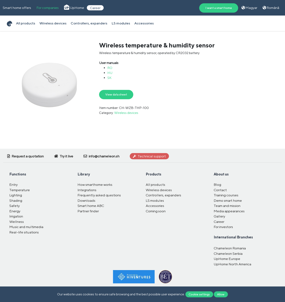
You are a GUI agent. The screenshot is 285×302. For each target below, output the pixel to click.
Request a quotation (25, 156)
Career (95, 8)
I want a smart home (218, 8)
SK (109, 78)
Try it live (63, 156)
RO (109, 68)
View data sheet (116, 94)
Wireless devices (53, 23)
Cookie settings (199, 294)
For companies (47, 8)
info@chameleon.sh (101, 156)
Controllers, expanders (89, 23)
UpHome (74, 8)
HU (109, 73)
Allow (220, 294)
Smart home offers (17, 8)
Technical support (149, 156)
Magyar (249, 8)
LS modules (121, 23)
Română (271, 8)
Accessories (144, 23)
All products (25, 23)
